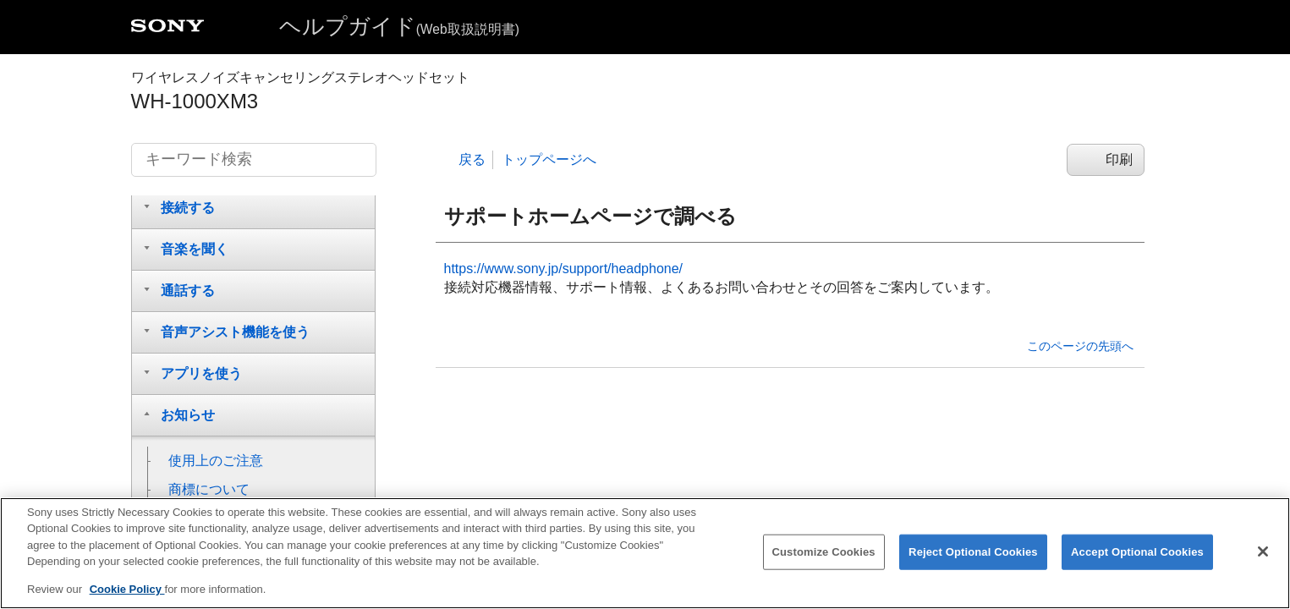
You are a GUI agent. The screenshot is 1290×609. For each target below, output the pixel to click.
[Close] (1263, 559)
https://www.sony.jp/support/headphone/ (563, 268)
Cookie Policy (127, 597)
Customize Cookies (824, 559)
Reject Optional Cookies (973, 559)
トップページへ (549, 159)
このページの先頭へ (1080, 346)
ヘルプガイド (399, 26)
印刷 (1119, 159)
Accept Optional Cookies (1137, 559)
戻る (472, 159)
